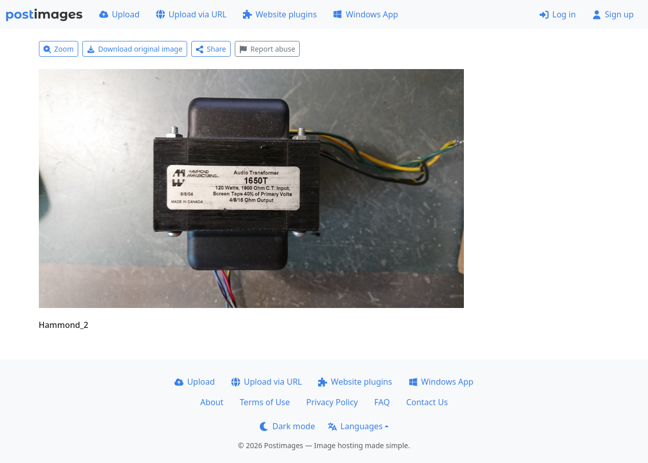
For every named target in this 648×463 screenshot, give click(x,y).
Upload (119, 14)
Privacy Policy (332, 402)
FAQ (382, 402)
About (211, 402)
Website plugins (280, 14)
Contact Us (427, 402)
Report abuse (267, 49)
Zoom (58, 49)
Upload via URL (191, 14)
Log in (558, 14)
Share (211, 49)
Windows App (365, 14)
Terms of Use (265, 402)
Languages (355, 426)
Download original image (135, 49)
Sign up (613, 14)
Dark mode (287, 426)
